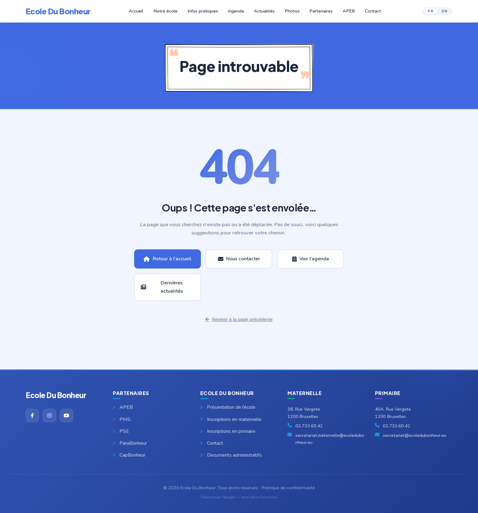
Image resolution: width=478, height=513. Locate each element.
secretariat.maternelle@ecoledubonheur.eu (329, 438)
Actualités (263, 11)
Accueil (139, 11)
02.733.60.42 (309, 426)
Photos (291, 11)
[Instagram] (49, 415)
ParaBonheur (130, 443)
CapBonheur (129, 455)
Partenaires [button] (319, 11)
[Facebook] (32, 415)
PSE (121, 431)
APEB (346, 11)
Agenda (236, 11)
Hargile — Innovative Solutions (249, 497)
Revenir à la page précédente (239, 319)
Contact (369, 11)
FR (430, 11)
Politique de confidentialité (288, 488)
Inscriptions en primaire (227, 431)
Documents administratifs (231, 455)
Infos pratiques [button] (204, 11)
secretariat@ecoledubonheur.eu (414, 435)
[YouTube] (66, 415)
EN (444, 11)
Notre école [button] (168, 11)
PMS (121, 419)
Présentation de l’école (227, 407)
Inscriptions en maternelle (231, 419)
